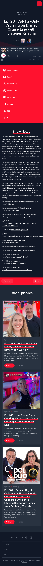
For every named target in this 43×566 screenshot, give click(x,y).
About (6, 549)
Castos (25, 562)
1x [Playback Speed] (13, 56)
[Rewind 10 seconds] (9, 56)
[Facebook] (26, 538)
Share (40, 60)
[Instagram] (31, 538)
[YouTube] (22, 538)
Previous (7, 281)
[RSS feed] (12, 538)
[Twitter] (17, 538)
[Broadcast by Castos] (4, 60)
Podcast (6, 544)
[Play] (3, 55)
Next (37, 281)
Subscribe (32, 60)
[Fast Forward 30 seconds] (17, 56)
